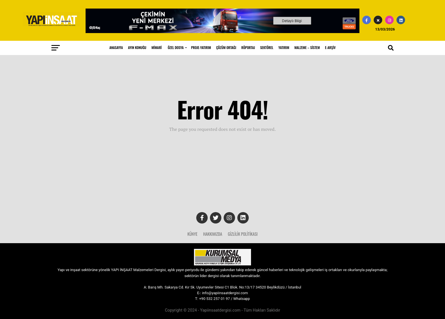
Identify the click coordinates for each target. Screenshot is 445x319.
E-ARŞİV (330, 47)
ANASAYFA (116, 47)
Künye (192, 234)
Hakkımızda (212, 234)
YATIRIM (283, 47)
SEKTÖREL (266, 47)
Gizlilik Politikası (243, 234)
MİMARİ (156, 47)
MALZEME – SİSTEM (307, 47)
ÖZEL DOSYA (176, 47)
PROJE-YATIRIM (201, 47)
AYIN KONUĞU (137, 47)
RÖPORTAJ (248, 47)
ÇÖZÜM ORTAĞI (226, 47)
